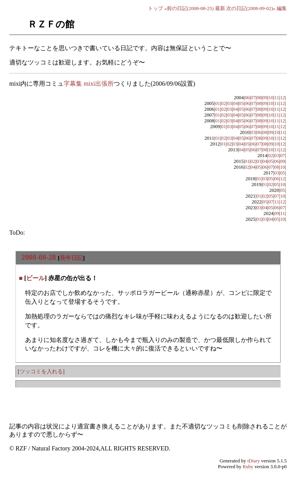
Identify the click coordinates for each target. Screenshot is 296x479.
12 (282, 97)
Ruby (248, 466)
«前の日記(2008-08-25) (189, 8)
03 (229, 103)
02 (223, 103)
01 (217, 103)
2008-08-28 (39, 257)
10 (270, 97)
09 (264, 97)
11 (276, 97)
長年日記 (71, 257)
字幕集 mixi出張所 (88, 83)
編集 (282, 8)
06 (247, 97)
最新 (220, 8)
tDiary (253, 461)
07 (253, 97)
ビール (35, 278)
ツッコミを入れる (41, 371)
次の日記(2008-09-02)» (251, 8)
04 (235, 103)
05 (241, 103)
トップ (155, 8)
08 (259, 97)
